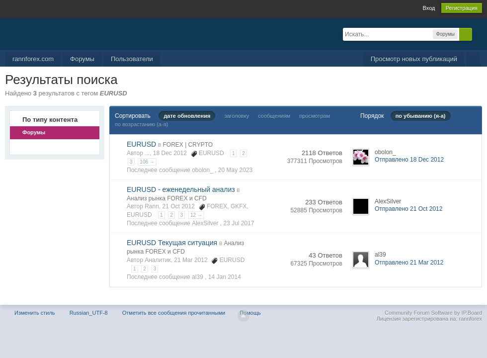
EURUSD (141, 144)
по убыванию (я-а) (421, 116)
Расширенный (478, 34)
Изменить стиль (34, 313)
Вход (429, 8)
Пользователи (132, 59)
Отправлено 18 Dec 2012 (409, 159)
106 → (147, 162)
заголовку (236, 116)
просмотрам (314, 116)
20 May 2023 (235, 170)
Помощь (250, 313)
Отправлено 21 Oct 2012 (408, 208)
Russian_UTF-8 (89, 313)
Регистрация (462, 8)
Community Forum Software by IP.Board (433, 313)
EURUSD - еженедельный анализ (181, 189)
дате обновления (186, 116)
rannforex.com (33, 59)
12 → (196, 215)
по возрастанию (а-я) (141, 124)
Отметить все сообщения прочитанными (173, 313)
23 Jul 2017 (238, 223)
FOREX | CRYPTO (187, 144)
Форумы (82, 59)
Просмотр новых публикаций (414, 59)
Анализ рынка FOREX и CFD (167, 198)
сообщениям (274, 116)
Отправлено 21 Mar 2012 (409, 262)
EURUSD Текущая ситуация (172, 243)
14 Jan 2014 (224, 276)
